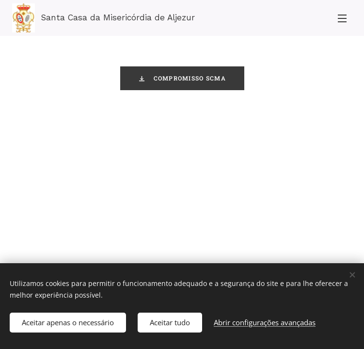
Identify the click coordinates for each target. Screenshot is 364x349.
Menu (342, 18)
